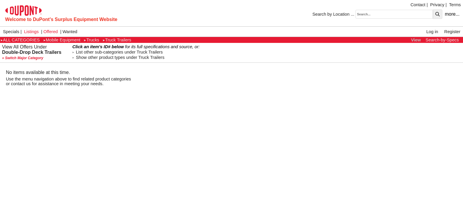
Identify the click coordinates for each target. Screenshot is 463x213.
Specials (11, 31)
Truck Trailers (117, 40)
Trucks (91, 40)
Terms (455, 4)
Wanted (70, 31)
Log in (432, 31)
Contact (417, 4)
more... (452, 14)
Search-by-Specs (442, 40)
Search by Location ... (333, 14)
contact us (21, 83)
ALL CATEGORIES (20, 40)
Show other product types (118, 57)
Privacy (437, 4)
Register (452, 31)
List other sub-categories (117, 52)
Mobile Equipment (61, 40)
